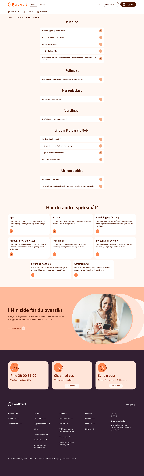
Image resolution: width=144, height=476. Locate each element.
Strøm (10, 17)
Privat (33, 4)
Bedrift (43, 4)
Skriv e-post (115, 386)
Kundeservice (20, 17)
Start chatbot (72, 386)
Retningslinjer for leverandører (63, 459)
